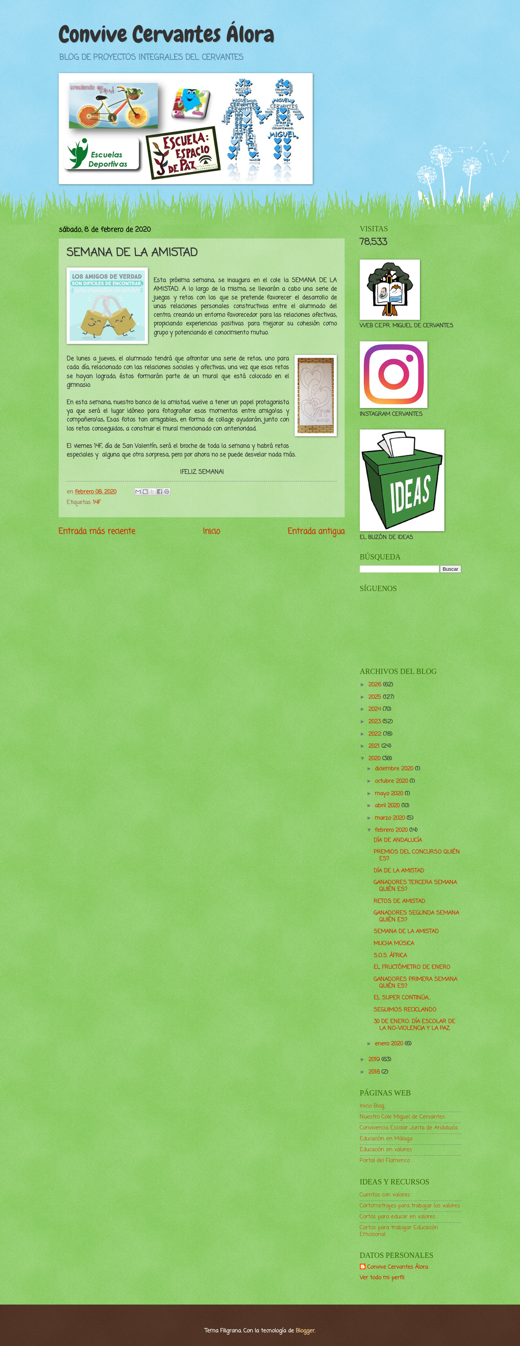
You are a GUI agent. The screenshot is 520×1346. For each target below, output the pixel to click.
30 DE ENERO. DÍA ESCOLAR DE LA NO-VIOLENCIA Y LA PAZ (414, 1025)
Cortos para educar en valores (397, 1217)
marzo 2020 (391, 818)
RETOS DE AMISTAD (399, 901)
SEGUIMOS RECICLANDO (405, 1010)
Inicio (211, 532)
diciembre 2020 (395, 769)
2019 (375, 1060)
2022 (375, 734)
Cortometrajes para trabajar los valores (410, 1206)
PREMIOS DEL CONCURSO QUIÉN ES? (417, 855)
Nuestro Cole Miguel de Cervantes (402, 1117)
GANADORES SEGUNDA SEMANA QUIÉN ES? (416, 916)
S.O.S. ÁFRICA (390, 956)
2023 (375, 722)
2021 (375, 746)
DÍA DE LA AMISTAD (399, 871)
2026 (375, 685)
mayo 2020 (390, 794)
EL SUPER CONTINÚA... (402, 998)
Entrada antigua (316, 532)
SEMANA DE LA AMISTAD (406, 931)
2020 (375, 759)
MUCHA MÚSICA (394, 944)
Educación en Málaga (386, 1139)
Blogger (305, 1331)
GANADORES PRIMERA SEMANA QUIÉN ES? (415, 982)
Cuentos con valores (385, 1195)
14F (96, 502)
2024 (375, 709)
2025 (375, 697)
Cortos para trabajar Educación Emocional (399, 1231)
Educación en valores (386, 1150)
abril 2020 (388, 806)
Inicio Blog (372, 1106)
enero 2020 (390, 1044)
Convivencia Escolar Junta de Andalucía (409, 1128)
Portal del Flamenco (385, 1161)
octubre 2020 (392, 781)
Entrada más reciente (97, 532)
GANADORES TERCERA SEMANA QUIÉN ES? (415, 886)
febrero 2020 (392, 830)
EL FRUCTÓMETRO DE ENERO (412, 967)
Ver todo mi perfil (382, 1278)
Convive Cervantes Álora (166, 34)
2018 (375, 1072)
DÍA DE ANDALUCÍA (398, 840)
